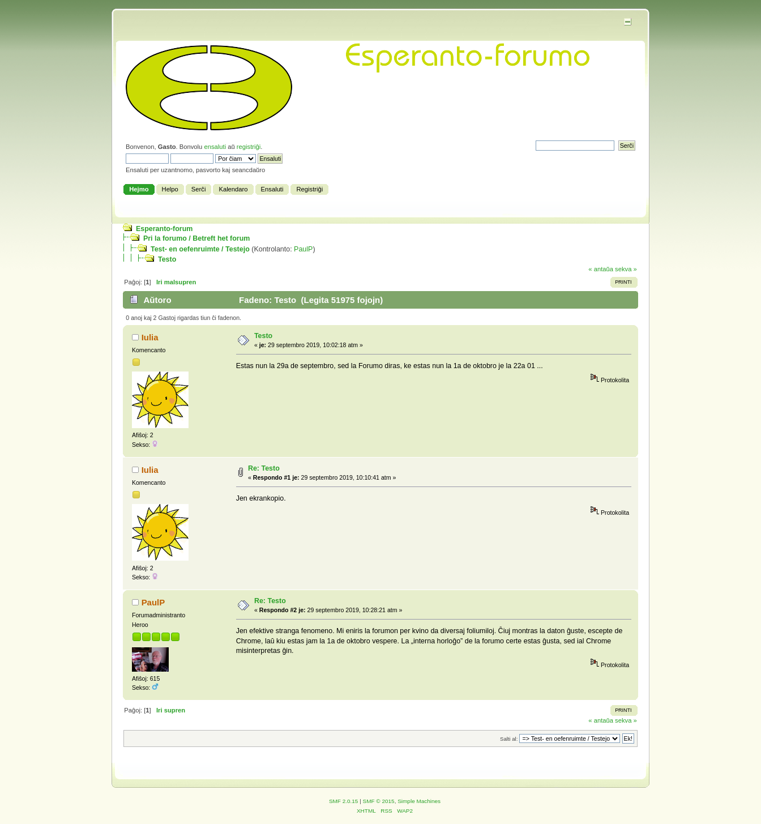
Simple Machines (419, 801)
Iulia (150, 337)
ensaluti (215, 146)
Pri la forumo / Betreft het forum (196, 238)
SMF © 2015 (379, 801)
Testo (167, 259)
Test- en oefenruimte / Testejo (200, 249)
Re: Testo (264, 468)
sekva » (626, 269)
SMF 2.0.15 (343, 801)
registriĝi (248, 146)
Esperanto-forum (164, 229)
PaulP (303, 249)
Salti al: (509, 739)
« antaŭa (600, 269)
